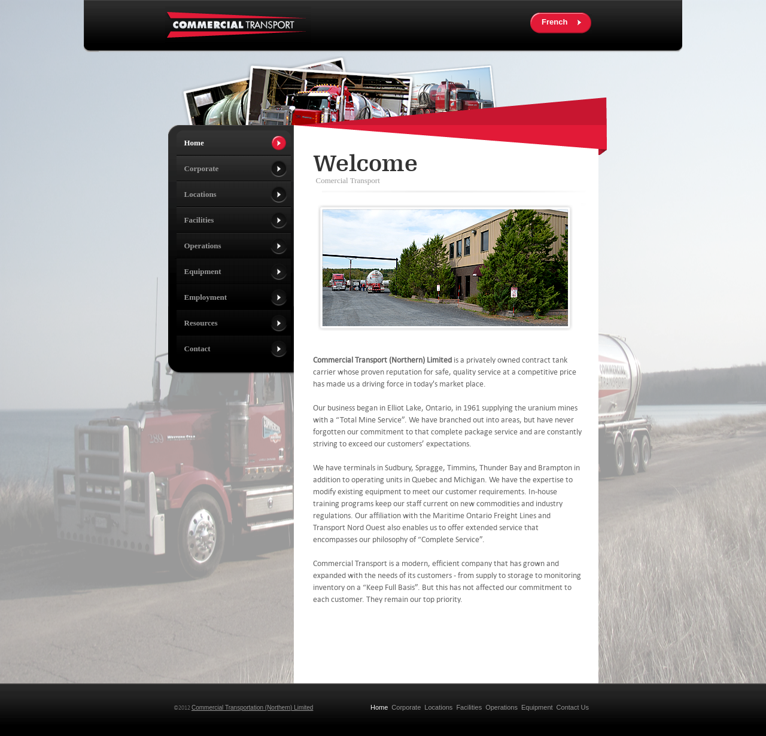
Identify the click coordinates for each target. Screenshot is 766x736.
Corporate (406, 707)
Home (379, 707)
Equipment (537, 707)
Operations (501, 707)
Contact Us (573, 707)
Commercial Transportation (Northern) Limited (252, 707)
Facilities (469, 707)
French (554, 21)
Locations (438, 707)
